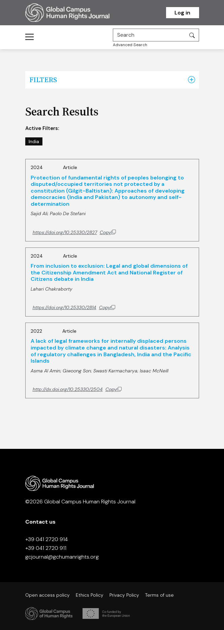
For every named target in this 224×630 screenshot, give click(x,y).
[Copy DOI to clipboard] (74, 232)
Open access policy (47, 595)
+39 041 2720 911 (45, 548)
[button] (191, 80)
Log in (182, 12)
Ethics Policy (89, 595)
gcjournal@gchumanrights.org (62, 556)
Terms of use (159, 595)
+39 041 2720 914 (46, 539)
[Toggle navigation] (31, 36)
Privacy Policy (124, 595)
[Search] (149, 35)
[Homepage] (75, 12)
